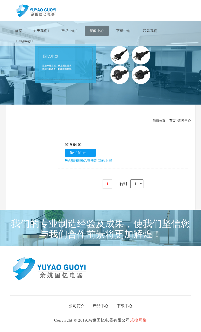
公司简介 (77, 306)
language (24, 41)
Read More (78, 153)
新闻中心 (97, 31)
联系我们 (150, 31)
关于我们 (41, 31)
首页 (18, 31)
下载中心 (123, 31)
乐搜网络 (138, 320)
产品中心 (69, 31)
